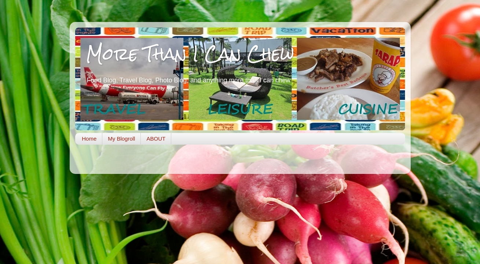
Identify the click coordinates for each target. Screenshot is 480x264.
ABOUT (155, 138)
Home (89, 138)
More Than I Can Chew (190, 54)
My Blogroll (121, 138)
